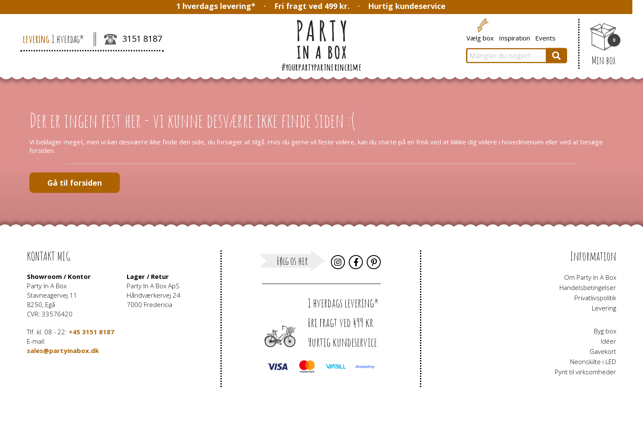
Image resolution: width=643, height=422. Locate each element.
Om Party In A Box (590, 277)
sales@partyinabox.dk (63, 350)
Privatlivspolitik (595, 297)
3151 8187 (133, 39)
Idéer (608, 341)
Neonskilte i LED (593, 361)
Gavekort (603, 351)
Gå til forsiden (74, 183)
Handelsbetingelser (587, 287)
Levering (604, 308)
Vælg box (480, 37)
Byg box (605, 331)
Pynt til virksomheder (585, 371)
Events (545, 37)
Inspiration (514, 37)
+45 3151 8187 (91, 331)
